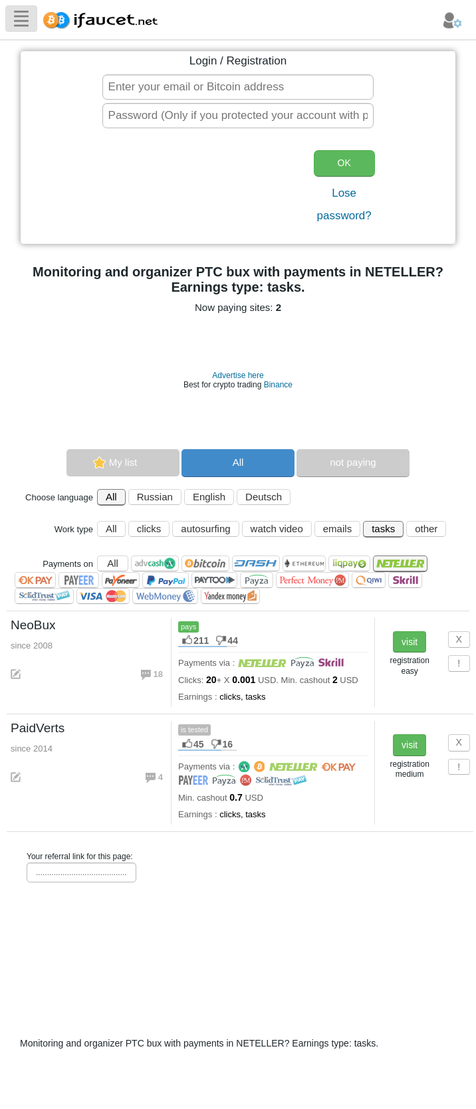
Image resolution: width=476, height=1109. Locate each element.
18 (160, 674)
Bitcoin (205, 563)
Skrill (405, 580)
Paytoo (214, 580)
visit (409, 642)
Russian (155, 496)
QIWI (369, 580)
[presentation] (198, 187)
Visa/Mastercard (103, 596)
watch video (277, 528)
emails (337, 528)
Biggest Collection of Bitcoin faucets (104, 18)
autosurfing (205, 528)
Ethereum (304, 563)
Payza (256, 580)
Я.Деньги (230, 596)
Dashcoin (256, 563)
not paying (353, 462)
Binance (278, 384)
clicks (149, 528)
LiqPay (349, 563)
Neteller (400, 563)
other (426, 528)
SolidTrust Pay (44, 596)
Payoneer (121, 580)
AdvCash (155, 563)
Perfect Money (312, 580)
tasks (383, 528)
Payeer (79, 580)
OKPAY (35, 580)
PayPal (165, 580)
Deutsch (263, 496)
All (238, 462)
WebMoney (165, 596)
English (209, 496)
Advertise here (237, 375)
